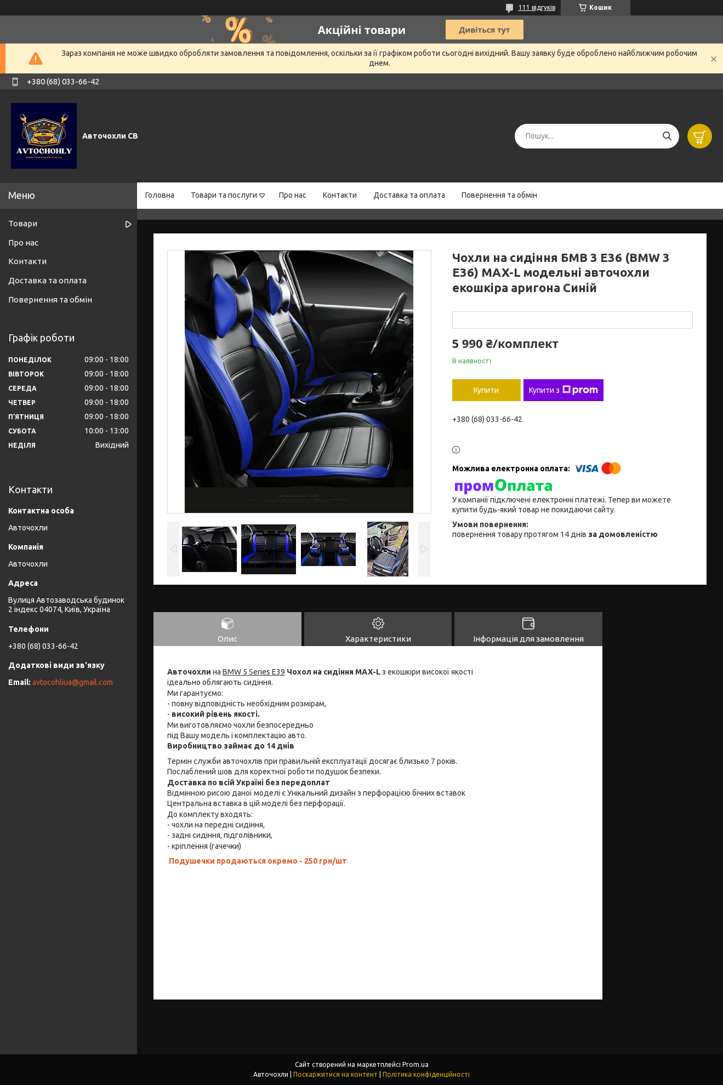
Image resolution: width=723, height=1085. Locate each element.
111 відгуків (537, 7)
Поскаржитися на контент (335, 1074)
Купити (486, 390)
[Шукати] (666, 136)
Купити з (563, 390)
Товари (22, 223)
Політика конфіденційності (426, 1074)
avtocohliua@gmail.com (72, 682)
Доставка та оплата (409, 195)
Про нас (292, 195)
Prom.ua (415, 1064)
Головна (159, 195)
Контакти (340, 195)
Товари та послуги (224, 195)
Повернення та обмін (499, 195)
